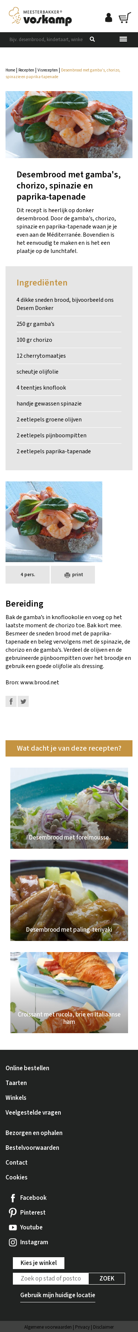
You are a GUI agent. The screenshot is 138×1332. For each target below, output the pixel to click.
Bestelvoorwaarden (32, 1148)
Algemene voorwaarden (48, 1327)
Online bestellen (27, 1068)
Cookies (17, 1177)
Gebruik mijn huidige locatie (57, 1295)
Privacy (82, 1327)
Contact (17, 1162)
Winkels (16, 1098)
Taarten (16, 1083)
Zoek (106, 1278)
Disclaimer (103, 1327)
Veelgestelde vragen (33, 1112)
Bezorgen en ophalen (34, 1133)
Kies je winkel (39, 1263)
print (73, 575)
